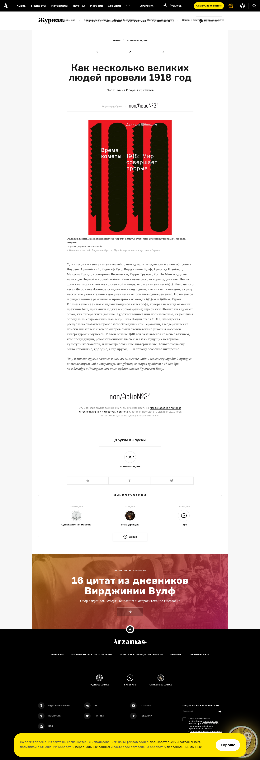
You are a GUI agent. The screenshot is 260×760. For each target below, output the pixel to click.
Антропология (163, 20)
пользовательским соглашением (175, 742)
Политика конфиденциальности (141, 654)
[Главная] (130, 641)
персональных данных (92, 747)
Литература (137, 20)
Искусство (114, 20)
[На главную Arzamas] (6, 5)
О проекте (57, 654)
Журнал (79, 5)
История (92, 20)
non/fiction (125, 364)
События (114, 5)
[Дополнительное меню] (128, 6)
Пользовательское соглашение (91, 654)
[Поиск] (254, 6)
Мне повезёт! (211, 20)
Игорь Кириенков (140, 90)
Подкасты (38, 5)
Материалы (59, 5)
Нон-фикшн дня (137, 40)
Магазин (96, 5)
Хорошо (227, 745)
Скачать (209, 5)
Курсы (21, 5)
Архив (117, 40)
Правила (175, 654)
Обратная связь (199, 654)
